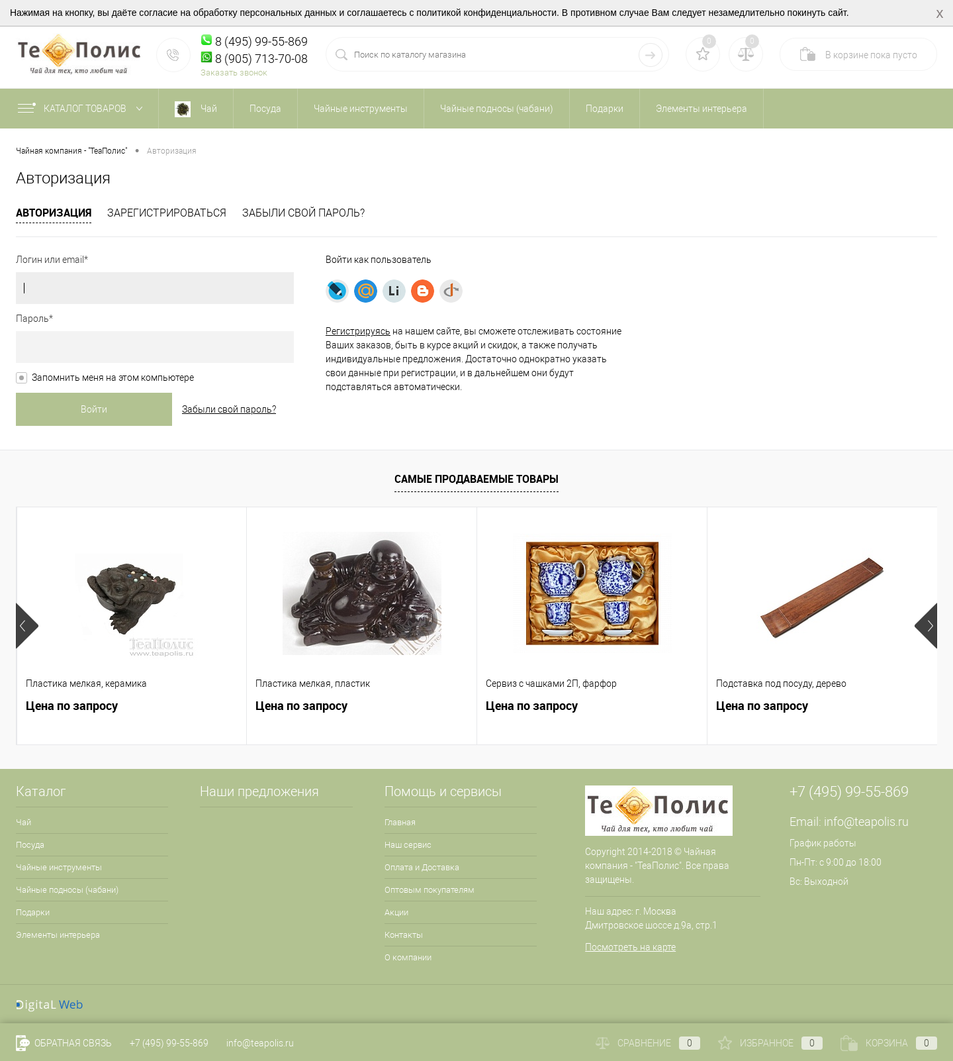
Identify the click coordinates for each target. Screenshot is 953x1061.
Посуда (30, 845)
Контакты (404, 935)
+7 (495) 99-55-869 (169, 1043)
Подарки (33, 912)
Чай (23, 822)
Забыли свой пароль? (303, 213)
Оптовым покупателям (430, 890)
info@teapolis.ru (866, 822)
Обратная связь (64, 1043)
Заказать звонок (234, 72)
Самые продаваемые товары (476, 479)
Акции (396, 912)
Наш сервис (408, 845)
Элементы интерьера (58, 935)
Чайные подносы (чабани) (67, 890)
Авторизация (53, 212)
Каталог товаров (83, 109)
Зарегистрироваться (166, 213)
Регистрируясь (358, 331)
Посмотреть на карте (630, 947)
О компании (408, 957)
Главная (400, 822)
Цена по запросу (72, 706)
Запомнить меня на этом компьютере (113, 377)
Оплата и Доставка (422, 867)
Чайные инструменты (59, 867)
